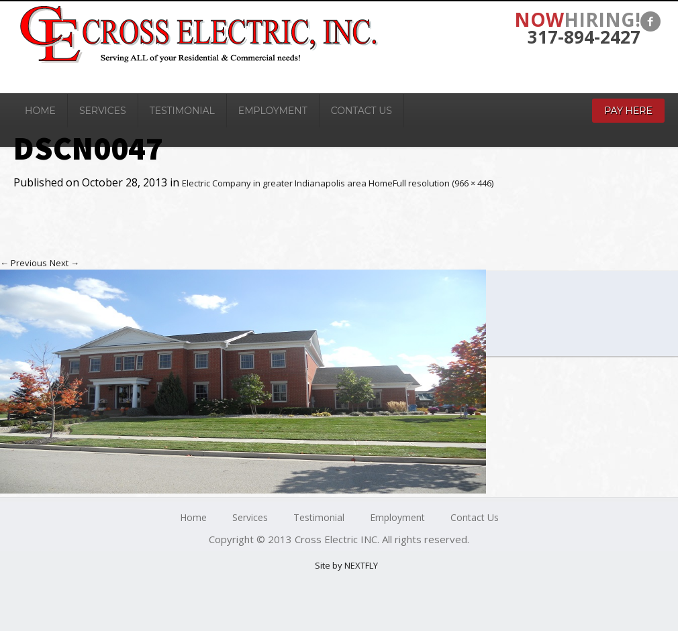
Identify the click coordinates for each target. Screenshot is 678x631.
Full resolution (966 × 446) (443, 183)
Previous (23, 263)
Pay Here (628, 111)
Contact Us (361, 111)
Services (102, 111)
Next (64, 263)
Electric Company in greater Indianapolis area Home (287, 183)
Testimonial (182, 111)
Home (40, 111)
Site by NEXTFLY (346, 565)
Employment (272, 111)
